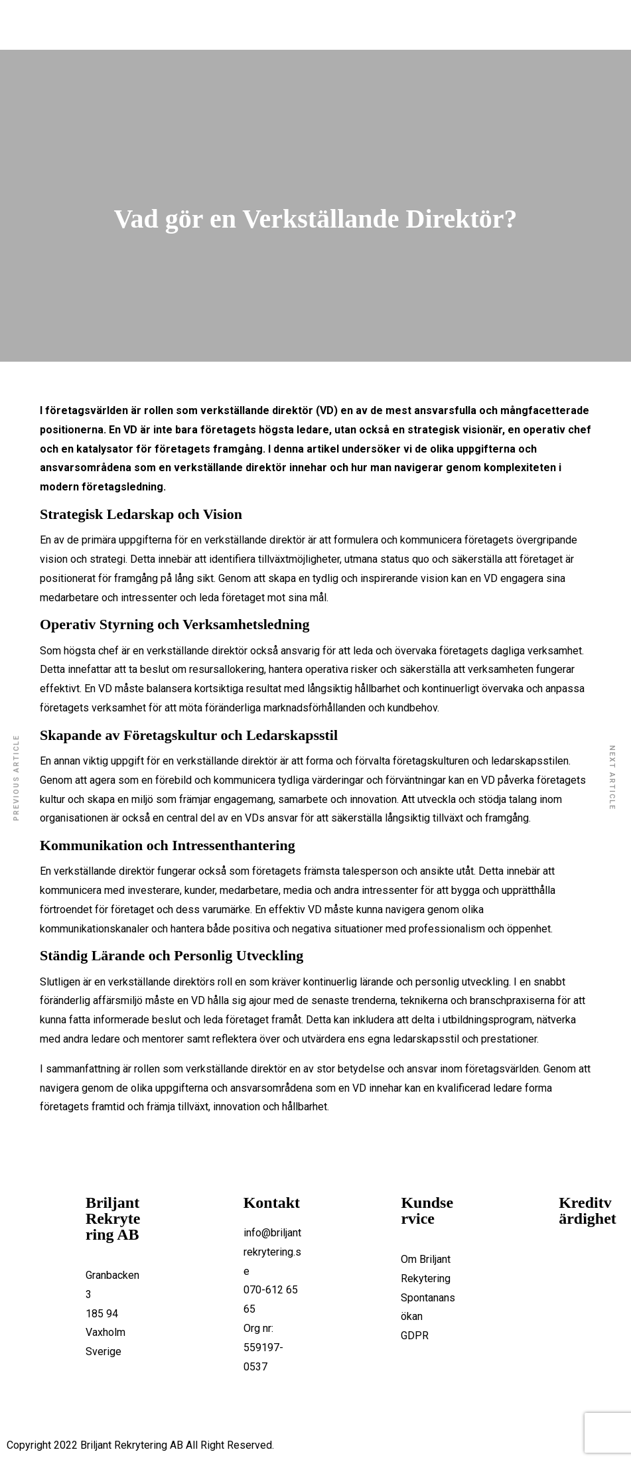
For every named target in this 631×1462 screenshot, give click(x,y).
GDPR (415, 1335)
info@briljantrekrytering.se (272, 1252)
